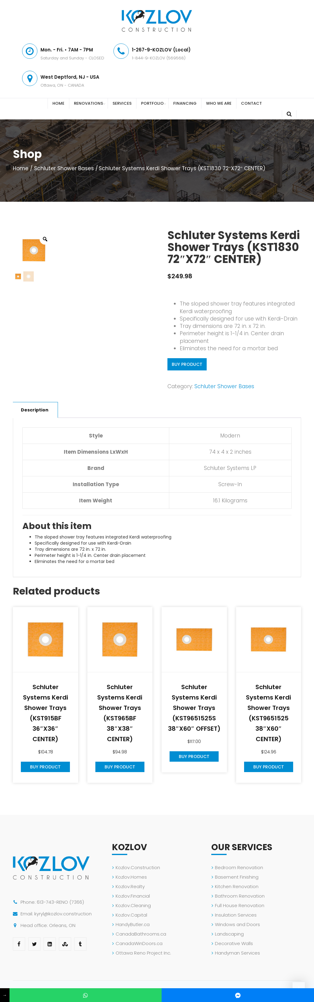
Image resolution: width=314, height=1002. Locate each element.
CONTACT (251, 103)
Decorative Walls (234, 943)
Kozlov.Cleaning (133, 905)
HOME (58, 103)
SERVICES (122, 103)
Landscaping (229, 934)
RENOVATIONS (88, 103)
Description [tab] (34, 410)
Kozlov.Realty (130, 886)
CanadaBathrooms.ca (141, 934)
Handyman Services (237, 953)
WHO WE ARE (219, 103)
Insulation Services (236, 915)
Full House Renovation (239, 905)
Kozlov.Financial (133, 896)
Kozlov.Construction (138, 867)
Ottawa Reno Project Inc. (143, 953)
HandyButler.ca (133, 924)
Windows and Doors (237, 924)
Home (21, 168)
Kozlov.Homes (131, 877)
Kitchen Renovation (236, 886)
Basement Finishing (236, 877)
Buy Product (187, 364)
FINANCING (185, 103)
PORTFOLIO (152, 103)
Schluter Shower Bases (64, 168)
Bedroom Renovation (239, 867)
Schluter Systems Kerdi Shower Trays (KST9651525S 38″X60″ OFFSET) (194, 708)
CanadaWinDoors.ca (139, 943)
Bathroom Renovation (240, 896)
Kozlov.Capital (131, 915)
